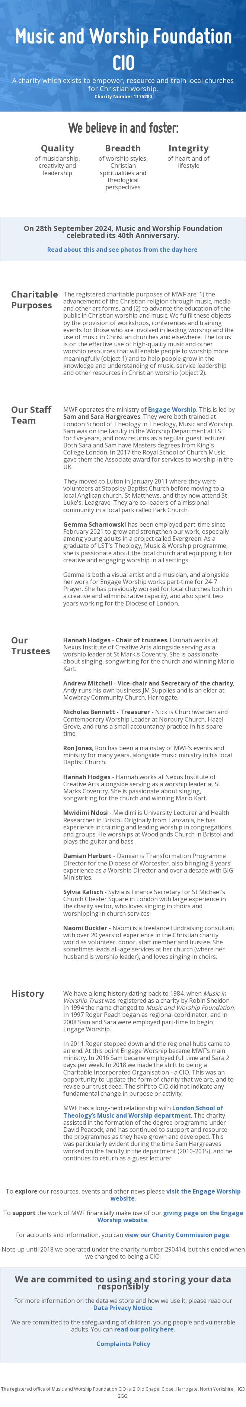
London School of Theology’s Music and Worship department (143, 1111)
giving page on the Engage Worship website (170, 1216)
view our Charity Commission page (177, 1235)
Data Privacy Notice (123, 1308)
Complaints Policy (123, 1344)
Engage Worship (172, 409)
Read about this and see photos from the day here (122, 249)
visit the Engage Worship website (176, 1194)
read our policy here (144, 1329)
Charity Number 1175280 (123, 96)
